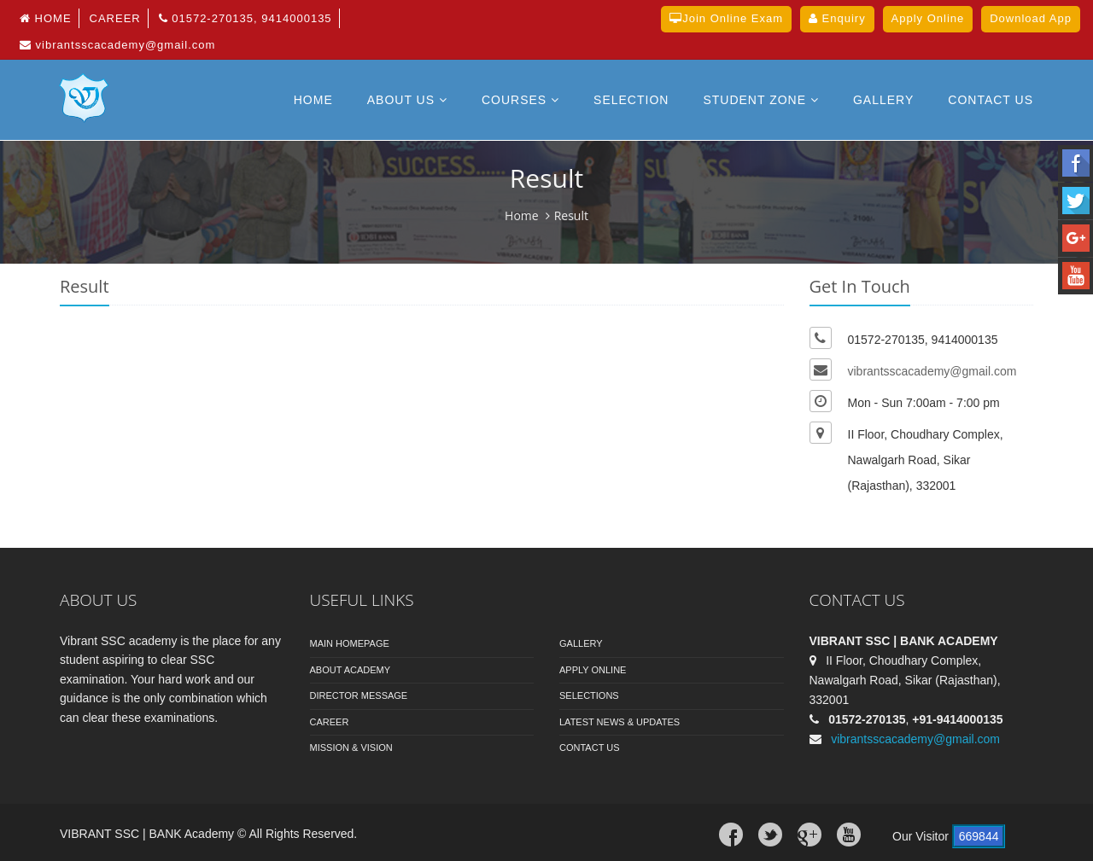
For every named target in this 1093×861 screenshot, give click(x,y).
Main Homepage (349, 643)
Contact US (990, 100)
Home (46, 18)
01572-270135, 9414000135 (245, 18)
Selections (589, 695)
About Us (407, 100)
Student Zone (761, 100)
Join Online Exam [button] (726, 18)
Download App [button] (1031, 18)
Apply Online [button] (928, 18)
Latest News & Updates (619, 722)
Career (115, 18)
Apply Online (592, 670)
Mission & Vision (351, 747)
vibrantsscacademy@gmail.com (117, 44)
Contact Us (589, 747)
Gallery (883, 100)
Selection (631, 100)
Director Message (359, 695)
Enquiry (837, 18)
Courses (520, 100)
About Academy (350, 670)
